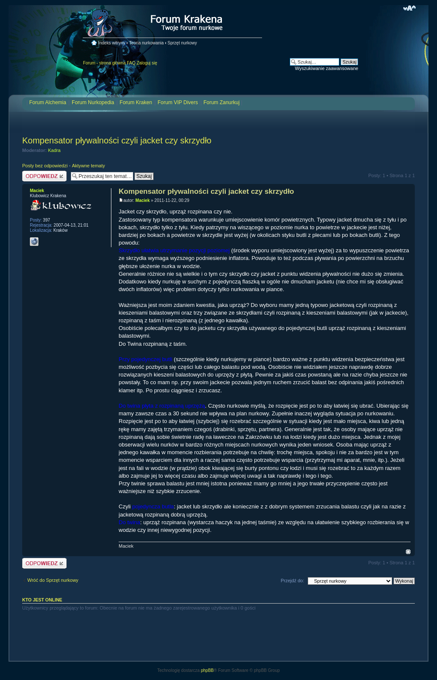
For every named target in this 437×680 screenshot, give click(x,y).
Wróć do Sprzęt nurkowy (53, 580)
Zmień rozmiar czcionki (409, 8)
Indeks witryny (111, 43)
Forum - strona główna (104, 63)
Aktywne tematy (88, 165)
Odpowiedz (44, 176)
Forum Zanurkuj (222, 102)
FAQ (131, 63)
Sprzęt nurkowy (182, 43)
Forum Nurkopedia (93, 102)
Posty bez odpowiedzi (44, 165)
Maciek (142, 200)
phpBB (207, 670)
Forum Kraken (135, 102)
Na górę (408, 551)
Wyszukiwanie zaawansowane (326, 68)
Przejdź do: (292, 580)
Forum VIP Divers (177, 102)
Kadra (54, 150)
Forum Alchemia (47, 102)
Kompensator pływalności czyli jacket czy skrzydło (117, 140)
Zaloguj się (147, 63)
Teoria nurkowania (146, 43)
